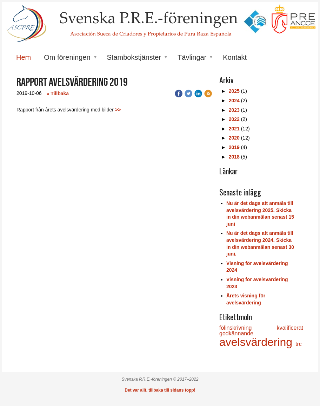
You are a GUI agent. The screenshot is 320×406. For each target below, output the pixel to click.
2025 (234, 91)
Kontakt (235, 57)
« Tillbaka (58, 93)
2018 (234, 157)
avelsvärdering (257, 342)
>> (118, 109)
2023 (234, 110)
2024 (234, 100)
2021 (234, 128)
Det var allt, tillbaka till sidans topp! (160, 390)
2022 (234, 119)
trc (298, 344)
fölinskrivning (247, 328)
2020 (234, 138)
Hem (23, 57)
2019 (234, 147)
